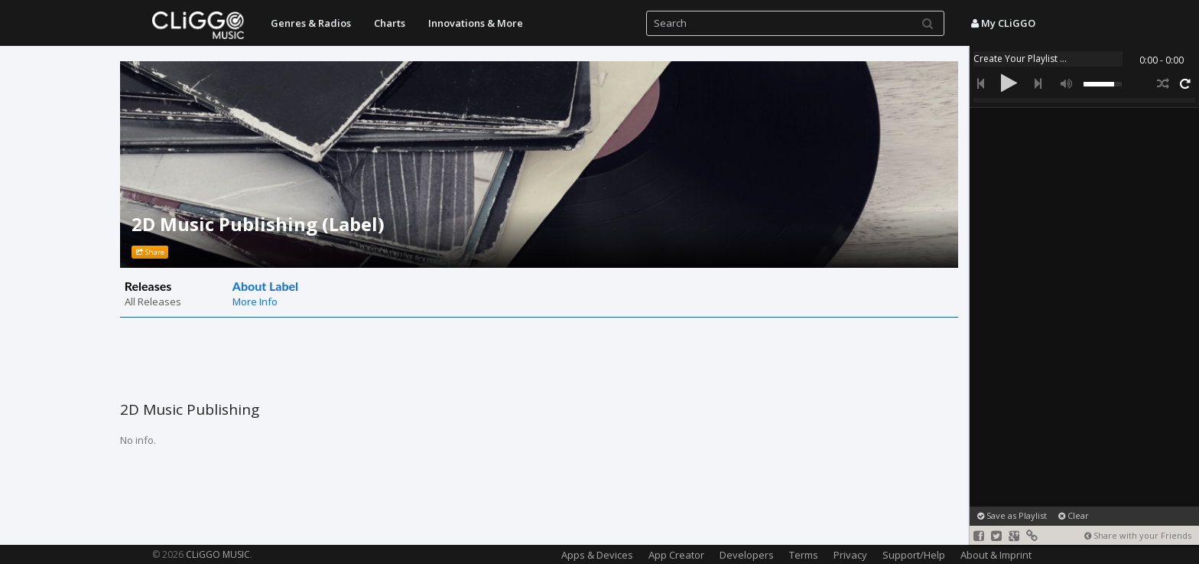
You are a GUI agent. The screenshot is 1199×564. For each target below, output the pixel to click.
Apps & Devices (597, 555)
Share (150, 252)
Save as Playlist (1012, 515)
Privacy (850, 555)
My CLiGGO (1003, 23)
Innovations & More (475, 23)
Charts (389, 23)
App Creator (676, 555)
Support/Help (913, 555)
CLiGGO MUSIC (218, 554)
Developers (747, 555)
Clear (1073, 515)
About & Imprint (996, 555)
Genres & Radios (311, 23)
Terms (803, 555)
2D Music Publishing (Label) (258, 223)
